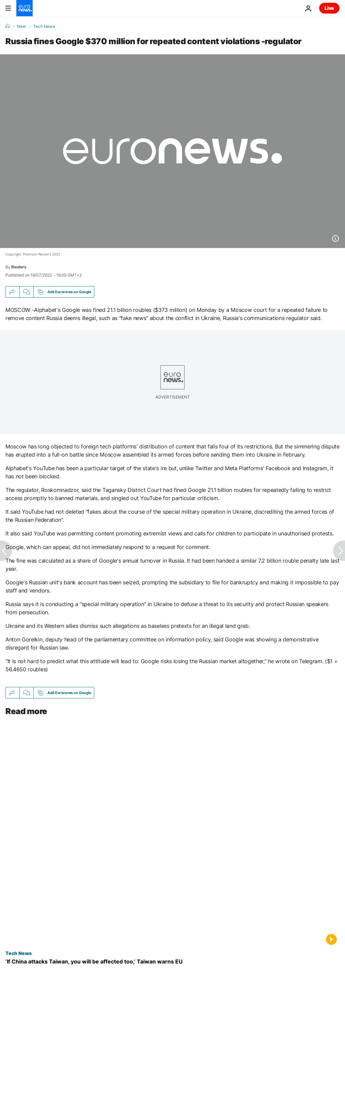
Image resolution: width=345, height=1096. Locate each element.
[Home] (7, 26)
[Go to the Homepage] (24, 8)
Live (329, 8)
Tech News (44, 26)
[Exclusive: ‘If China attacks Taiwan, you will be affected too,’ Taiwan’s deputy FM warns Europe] (172, 961)
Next (21, 26)
